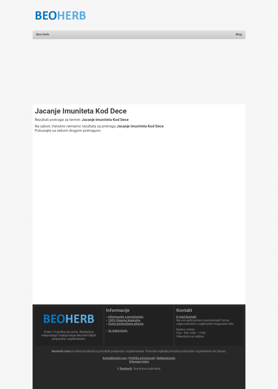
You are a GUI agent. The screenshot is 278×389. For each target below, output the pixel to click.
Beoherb (126, 368)
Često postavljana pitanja (126, 324)
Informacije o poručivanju (125, 317)
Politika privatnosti (142, 358)
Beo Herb (42, 34)
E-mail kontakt (186, 317)
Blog (239, 34)
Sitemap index (139, 361)
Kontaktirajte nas (115, 358)
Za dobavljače (117, 330)
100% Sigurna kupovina (124, 320)
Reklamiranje (166, 358)
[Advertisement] (139, 71)
